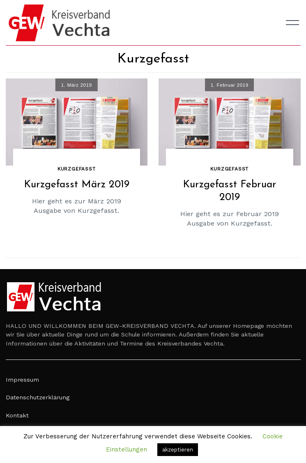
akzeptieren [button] (177, 450)
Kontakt (17, 415)
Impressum (22, 379)
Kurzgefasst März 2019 (76, 185)
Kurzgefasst (77, 169)
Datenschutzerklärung (37, 397)
